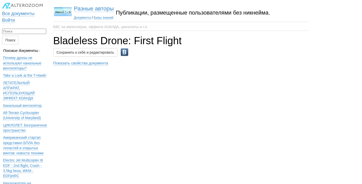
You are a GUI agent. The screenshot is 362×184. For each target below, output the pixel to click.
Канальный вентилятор (22, 105)
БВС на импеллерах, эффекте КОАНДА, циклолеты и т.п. (100, 27)
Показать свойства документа (80, 63)
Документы (82, 17)
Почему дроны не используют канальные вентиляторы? (22, 63)
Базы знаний (104, 17)
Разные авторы (94, 8)
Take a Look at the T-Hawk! (24, 75)
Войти (8, 20)
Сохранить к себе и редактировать (85, 52)
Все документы (18, 13)
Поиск (10, 40)
